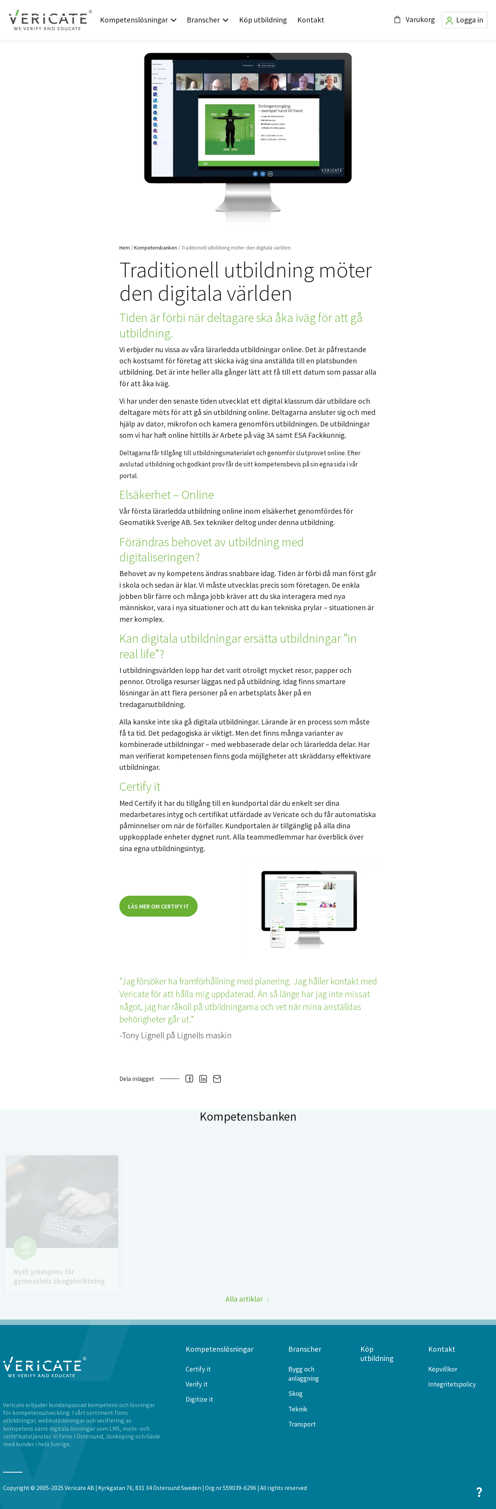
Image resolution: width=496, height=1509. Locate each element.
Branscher (203, 19)
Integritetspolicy (452, 1384)
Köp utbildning (263, 19)
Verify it (197, 1384)
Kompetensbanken (155, 247)
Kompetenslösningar (134, 19)
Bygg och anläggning (303, 1374)
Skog (295, 1393)
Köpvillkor (442, 1369)
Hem (124, 247)
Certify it (198, 1369)
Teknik (297, 1409)
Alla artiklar (244, 1314)
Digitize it (199, 1399)
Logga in (464, 20)
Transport (302, 1424)
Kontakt (310, 19)
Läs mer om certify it (158, 906)
